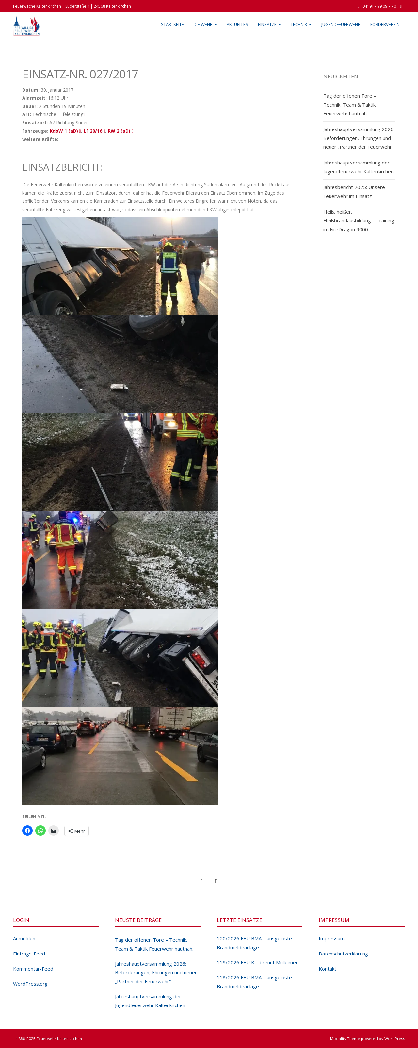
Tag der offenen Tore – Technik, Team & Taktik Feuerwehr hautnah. (349, 105)
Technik (301, 24)
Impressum (332, 938)
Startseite (172, 24)
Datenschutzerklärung (343, 953)
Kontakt (327, 968)
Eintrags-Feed (29, 953)
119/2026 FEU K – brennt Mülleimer (257, 962)
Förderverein (385, 24)
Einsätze (269, 24)
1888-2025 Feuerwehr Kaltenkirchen (49, 1038)
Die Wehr (205, 24)
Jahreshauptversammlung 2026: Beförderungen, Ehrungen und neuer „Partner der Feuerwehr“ (358, 138)
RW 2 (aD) (119, 131)
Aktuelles (237, 24)
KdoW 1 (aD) (64, 131)
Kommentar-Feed (33, 968)
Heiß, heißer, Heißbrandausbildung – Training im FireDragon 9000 (358, 220)
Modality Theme (345, 1038)
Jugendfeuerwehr (341, 24)
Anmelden (24, 938)
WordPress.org (30, 983)
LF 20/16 (93, 131)
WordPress (394, 1038)
